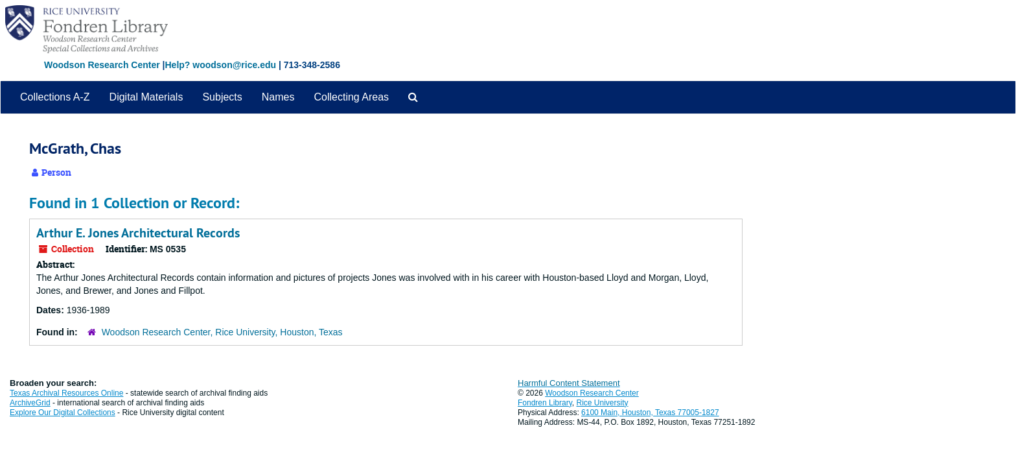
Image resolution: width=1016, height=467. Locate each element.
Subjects (222, 96)
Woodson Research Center (102, 65)
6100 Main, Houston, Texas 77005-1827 (650, 412)
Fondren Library (545, 402)
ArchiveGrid (30, 402)
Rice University (603, 402)
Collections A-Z (55, 96)
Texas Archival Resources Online (66, 393)
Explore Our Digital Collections (62, 412)
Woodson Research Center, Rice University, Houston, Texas (222, 332)
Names (278, 96)
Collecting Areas (351, 96)
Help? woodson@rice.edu (220, 65)
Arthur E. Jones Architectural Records (138, 232)
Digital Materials (146, 96)
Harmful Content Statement (569, 383)
